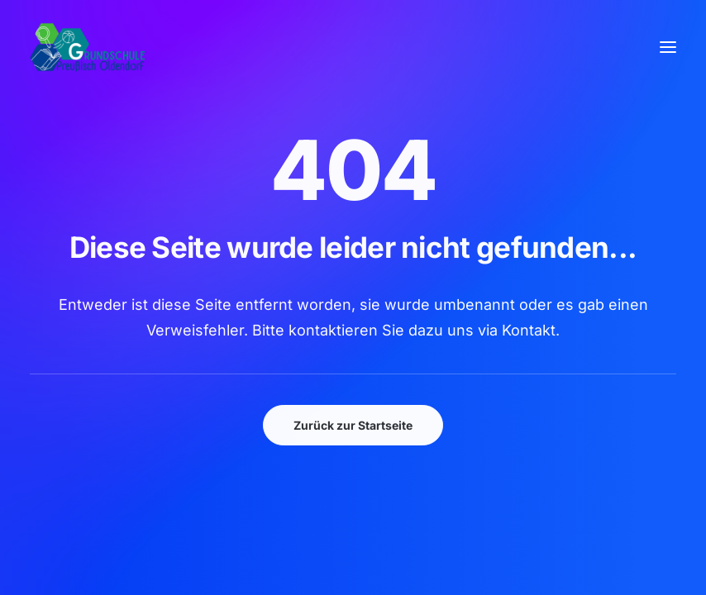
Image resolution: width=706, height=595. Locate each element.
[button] (668, 47)
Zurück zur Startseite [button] (353, 425)
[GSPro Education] (87, 47)
